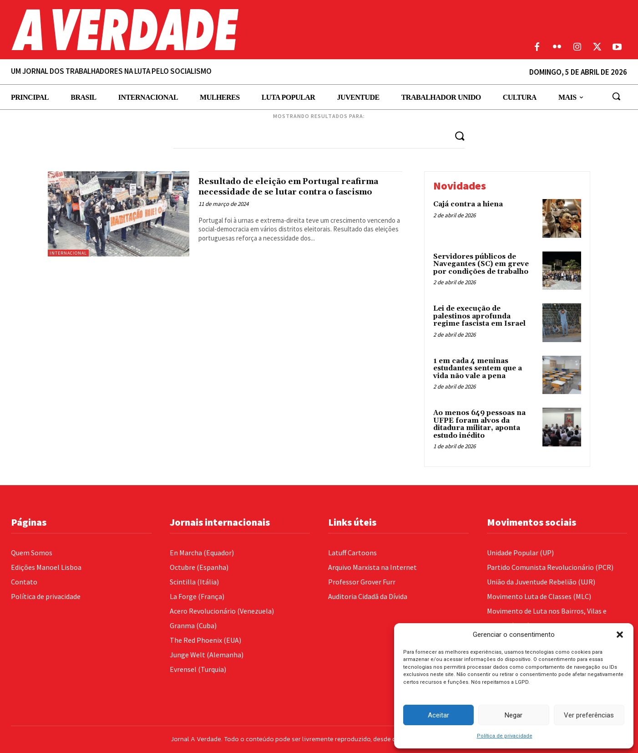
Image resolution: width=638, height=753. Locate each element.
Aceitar (438, 715)
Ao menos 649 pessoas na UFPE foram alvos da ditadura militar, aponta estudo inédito (479, 425)
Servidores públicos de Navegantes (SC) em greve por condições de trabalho (481, 264)
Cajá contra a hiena (468, 204)
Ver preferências (589, 715)
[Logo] (239, 29)
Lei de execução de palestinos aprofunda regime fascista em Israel (479, 316)
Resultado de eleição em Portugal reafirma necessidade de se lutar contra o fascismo (296, 191)
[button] (619, 634)
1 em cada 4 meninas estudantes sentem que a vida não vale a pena (477, 368)
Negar (513, 715)
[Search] (459, 136)
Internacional (68, 253)
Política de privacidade (504, 736)
